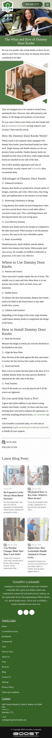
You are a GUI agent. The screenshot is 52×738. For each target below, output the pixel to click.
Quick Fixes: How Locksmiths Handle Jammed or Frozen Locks (37, 564)
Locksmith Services (10, 631)
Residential (6, 636)
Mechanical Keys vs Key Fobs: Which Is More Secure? (37, 506)
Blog (4, 672)
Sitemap (5, 682)
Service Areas (7, 652)
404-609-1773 (32, 4)
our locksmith (39, 415)
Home (4, 626)
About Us (6, 657)
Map (3, 707)
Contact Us (6, 677)
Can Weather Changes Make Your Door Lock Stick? (13, 562)
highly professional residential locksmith (30, 428)
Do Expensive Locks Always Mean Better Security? (14, 506)
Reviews (5, 667)
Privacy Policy (8, 687)
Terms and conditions (10, 692)
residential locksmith (17, 127)
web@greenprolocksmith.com (14, 720)
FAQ (4, 662)
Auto (4, 647)
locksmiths (36, 169)
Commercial (7, 641)
